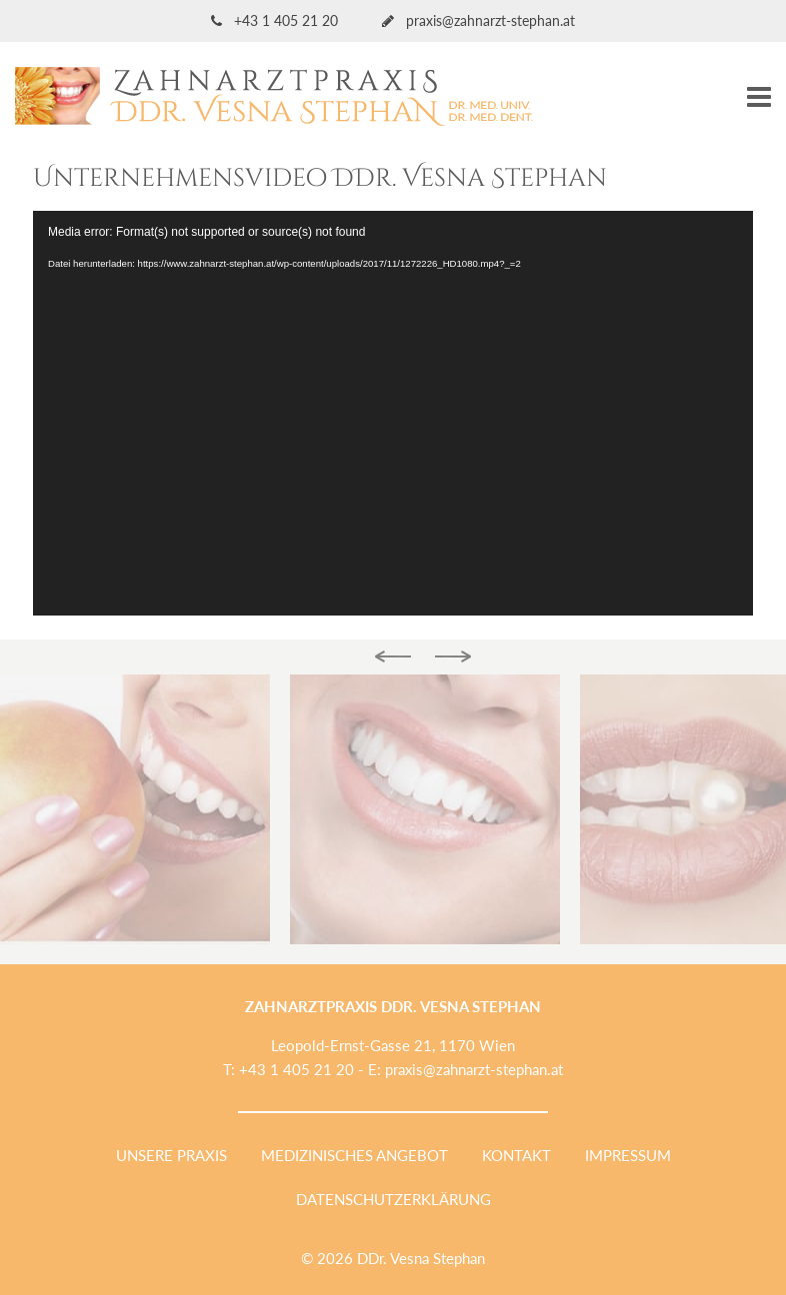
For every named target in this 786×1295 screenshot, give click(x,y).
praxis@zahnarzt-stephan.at (478, 20)
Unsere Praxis (171, 1155)
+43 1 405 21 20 (276, 20)
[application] (393, 413)
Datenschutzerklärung (393, 1199)
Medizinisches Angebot (354, 1155)
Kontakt (516, 1155)
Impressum (628, 1155)
